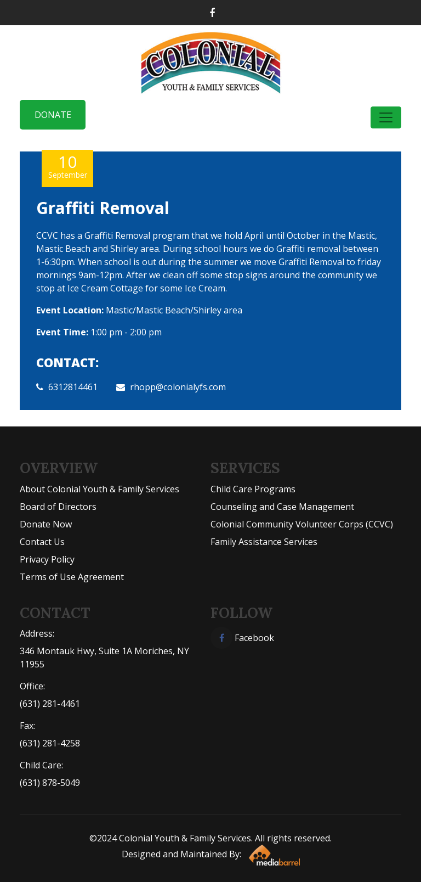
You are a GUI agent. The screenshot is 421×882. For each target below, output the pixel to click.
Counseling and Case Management (282, 507)
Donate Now (46, 524)
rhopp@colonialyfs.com (178, 387)
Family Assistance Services (263, 542)
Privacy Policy (47, 559)
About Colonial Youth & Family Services (99, 489)
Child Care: (41, 765)
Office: (32, 686)
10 (67, 166)
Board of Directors (58, 507)
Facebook (242, 638)
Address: (37, 633)
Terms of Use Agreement (72, 577)
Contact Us (42, 542)
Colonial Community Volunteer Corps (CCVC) (301, 524)
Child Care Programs (252, 489)
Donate (53, 115)
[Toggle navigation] (386, 117)
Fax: (27, 726)
